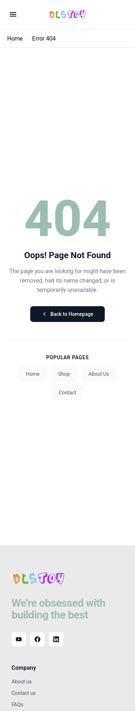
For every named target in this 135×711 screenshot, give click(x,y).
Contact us (24, 693)
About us (22, 681)
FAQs (17, 704)
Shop (64, 374)
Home (15, 38)
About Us (99, 374)
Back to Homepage (67, 314)
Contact (67, 392)
